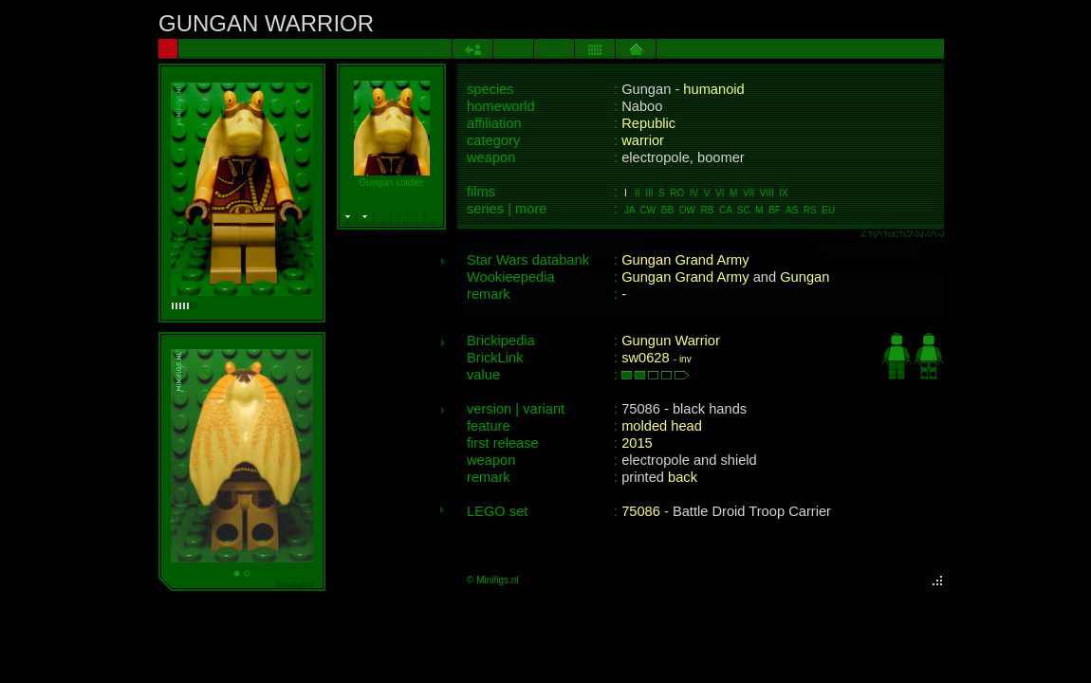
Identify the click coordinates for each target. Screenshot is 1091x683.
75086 (640, 511)
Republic (648, 123)
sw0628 (645, 357)
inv (685, 359)
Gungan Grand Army (685, 260)
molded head (661, 426)
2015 (637, 443)
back (682, 477)
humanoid (713, 89)
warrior (642, 140)
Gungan (804, 277)
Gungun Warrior (670, 340)
